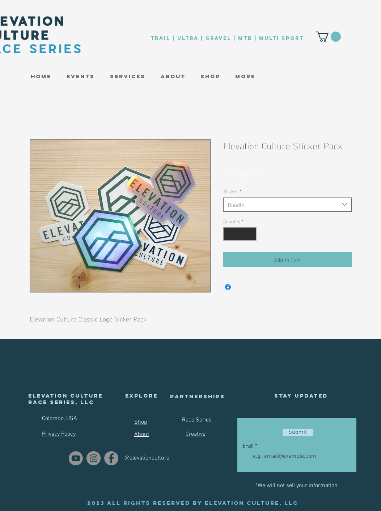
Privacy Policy (59, 434)
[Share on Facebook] (228, 287)
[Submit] (298, 432)
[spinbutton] (239, 234)
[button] (80, 76)
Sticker (232, 191)
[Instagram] (93, 458)
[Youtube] (76, 458)
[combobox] (287, 205)
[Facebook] (111, 458)
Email (248, 446)
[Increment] (250, 234)
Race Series (197, 420)
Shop (140, 422)
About (141, 434)
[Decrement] (228, 234)
